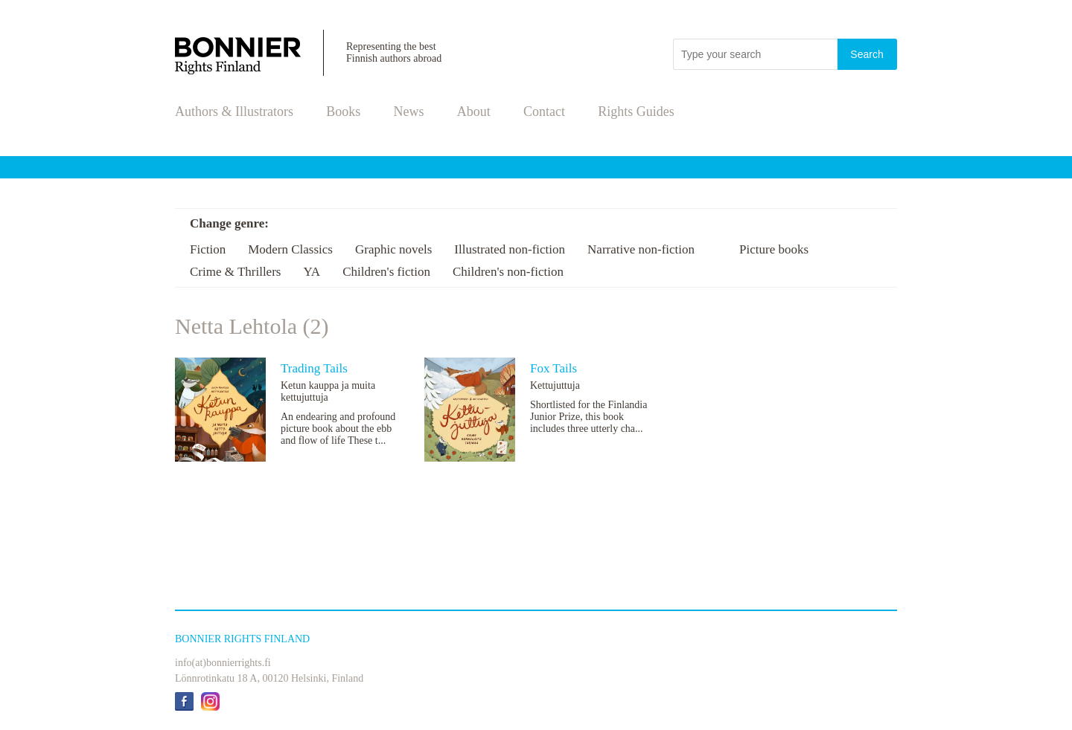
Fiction (208, 249)
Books (343, 111)
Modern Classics (290, 249)
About (474, 111)
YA (311, 272)
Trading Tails (314, 368)
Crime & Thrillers (235, 272)
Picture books (773, 249)
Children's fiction (386, 272)
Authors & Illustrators (234, 111)
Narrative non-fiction (641, 249)
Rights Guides (636, 111)
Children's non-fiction (508, 272)
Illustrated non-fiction (509, 249)
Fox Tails (553, 368)
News (409, 111)
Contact (544, 111)
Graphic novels (393, 249)
